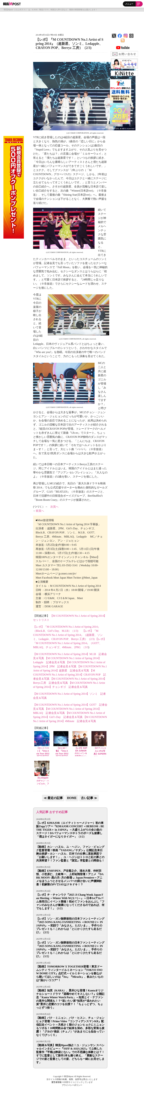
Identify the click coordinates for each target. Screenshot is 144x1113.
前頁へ (40, 510)
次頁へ (54, 506)
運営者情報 (56, 1082)
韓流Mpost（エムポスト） (15, 9)
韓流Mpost (12, 3)
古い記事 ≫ (89, 798)
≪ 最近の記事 (53, 798)
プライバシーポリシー (72, 1085)
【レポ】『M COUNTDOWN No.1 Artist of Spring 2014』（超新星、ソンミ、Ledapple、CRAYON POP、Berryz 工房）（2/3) (68, 634)
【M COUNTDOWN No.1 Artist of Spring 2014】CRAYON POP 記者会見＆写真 (69, 674)
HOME (72, 798)
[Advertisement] (72, 21)
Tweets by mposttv (119, 78)
